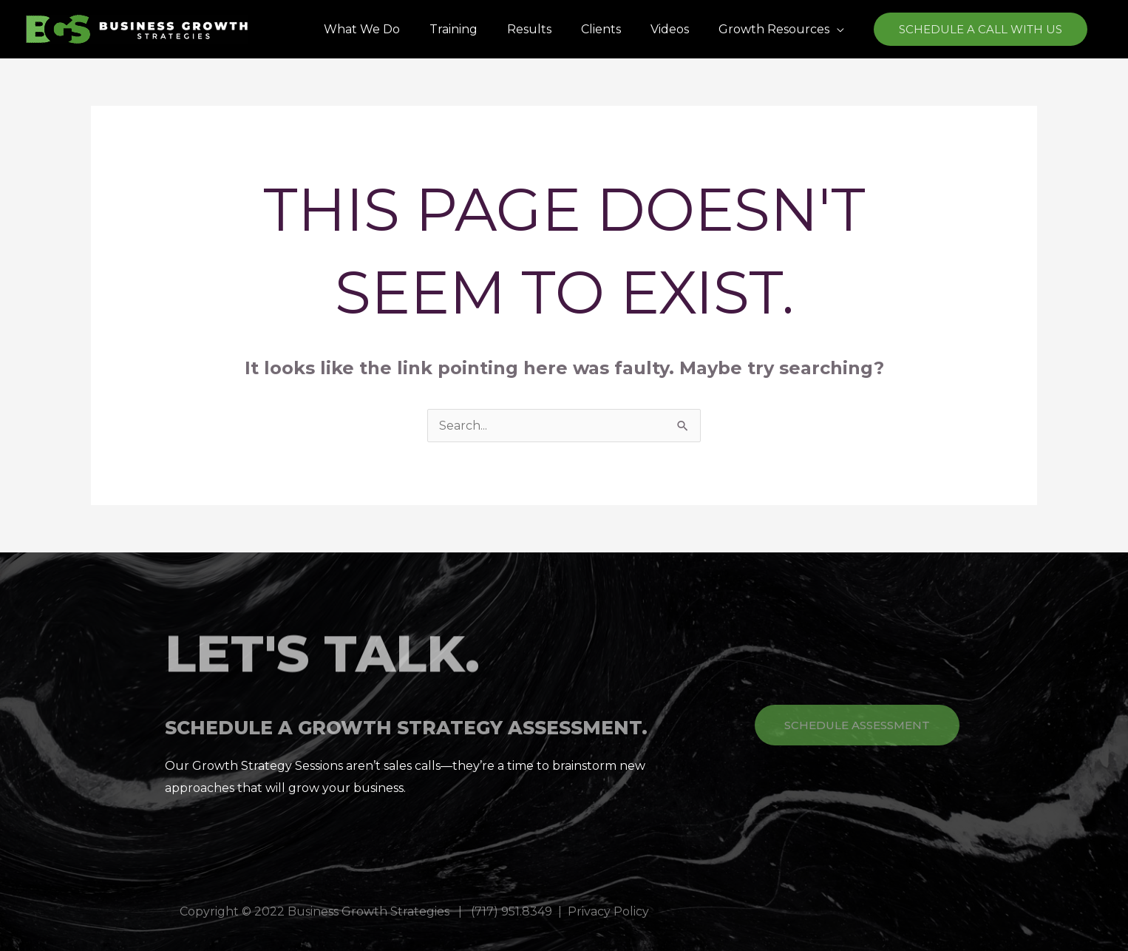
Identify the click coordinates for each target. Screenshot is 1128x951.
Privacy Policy (608, 911)
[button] (781, 29)
